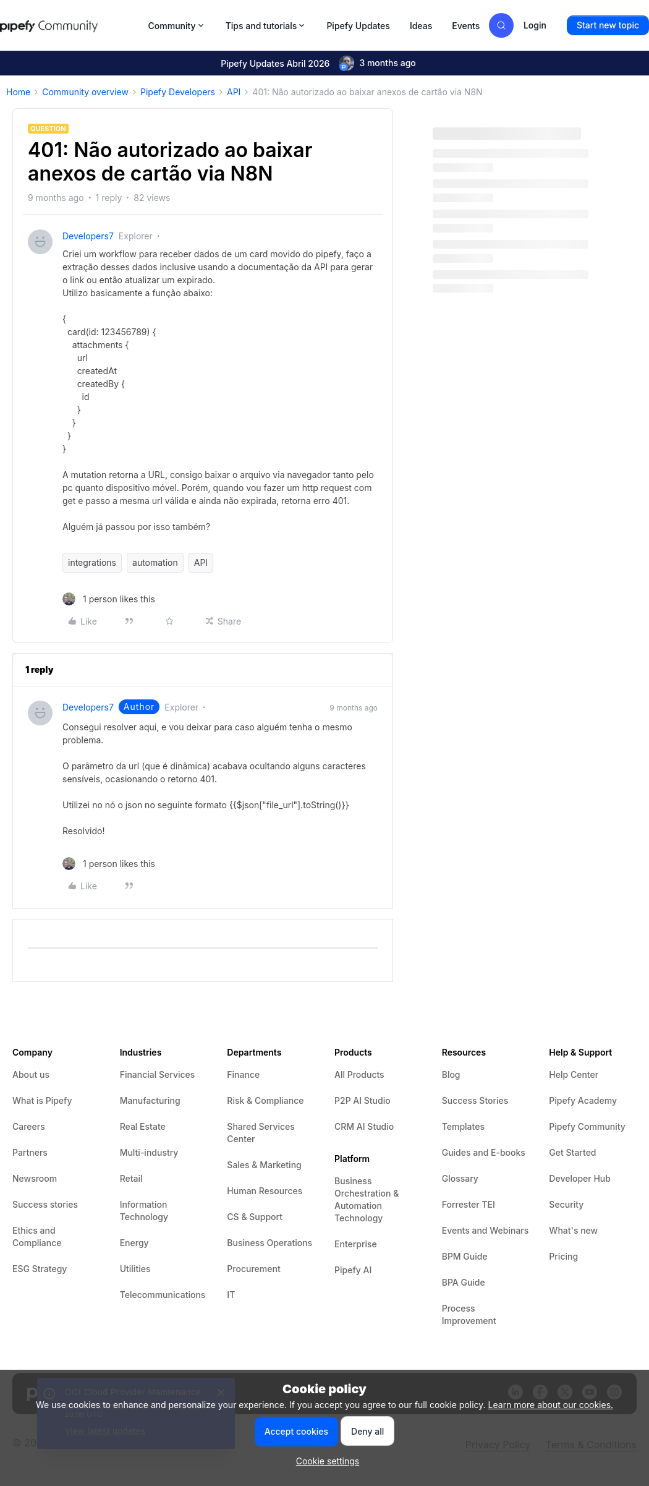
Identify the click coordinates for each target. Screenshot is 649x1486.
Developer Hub (580, 1178)
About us (30, 1074)
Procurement (253, 1268)
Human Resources (264, 1190)
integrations (92, 562)
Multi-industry (149, 1152)
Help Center (573, 1074)
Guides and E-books (483, 1152)
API (233, 92)
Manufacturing (150, 1100)
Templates (463, 1126)
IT (231, 1294)
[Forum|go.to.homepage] (70, 25)
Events (466, 25)
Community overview (85, 92)
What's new (573, 1230)
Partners (30, 1152)
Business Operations (269, 1242)
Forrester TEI (468, 1204)
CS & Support (254, 1216)
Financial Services (157, 1074)
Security (566, 1204)
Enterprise (355, 1244)
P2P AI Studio (362, 1100)
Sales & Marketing (264, 1164)
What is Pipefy (42, 1100)
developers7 (88, 236)
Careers (28, 1126)
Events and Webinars (485, 1230)
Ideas (421, 25)
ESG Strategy (39, 1268)
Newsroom (34, 1178)
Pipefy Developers (177, 92)
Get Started (572, 1152)
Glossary (460, 1178)
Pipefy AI (352, 1270)
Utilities (135, 1268)
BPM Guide (465, 1256)
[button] (608, 25)
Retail (131, 1178)
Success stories (45, 1204)
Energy (134, 1242)
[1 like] (108, 598)
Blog (451, 1074)
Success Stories (475, 1100)
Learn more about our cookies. (551, 1404)
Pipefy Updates (358, 25)
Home (18, 92)
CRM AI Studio (364, 1126)
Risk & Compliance (265, 1100)
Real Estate (143, 1126)
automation (155, 562)
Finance (243, 1074)
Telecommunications (163, 1294)
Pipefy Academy (583, 1100)
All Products (359, 1074)
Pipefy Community (587, 1126)
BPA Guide (463, 1282)
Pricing (563, 1256)
